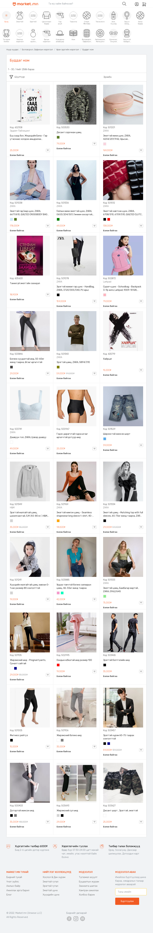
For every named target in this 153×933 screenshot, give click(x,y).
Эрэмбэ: (107, 77)
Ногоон (58, 219)
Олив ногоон (58, 367)
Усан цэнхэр (11, 219)
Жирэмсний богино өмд (69, 735)
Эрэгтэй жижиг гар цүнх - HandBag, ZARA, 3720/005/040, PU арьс (75, 288)
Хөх (15, 668)
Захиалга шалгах (88, 885)
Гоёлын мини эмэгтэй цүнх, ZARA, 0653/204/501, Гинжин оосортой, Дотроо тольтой (75, 213)
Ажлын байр (13, 885)
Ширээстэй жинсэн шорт (116, 434)
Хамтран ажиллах (89, 890)
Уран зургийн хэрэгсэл (67, 49)
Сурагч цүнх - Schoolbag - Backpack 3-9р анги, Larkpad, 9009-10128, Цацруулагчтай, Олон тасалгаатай (122, 288)
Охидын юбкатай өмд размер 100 (74, 660)
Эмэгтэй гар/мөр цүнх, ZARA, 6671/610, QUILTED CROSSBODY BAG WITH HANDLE (28, 213)
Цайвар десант (104, 816)
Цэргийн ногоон (58, 137)
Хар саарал (11, 367)
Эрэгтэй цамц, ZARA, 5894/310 (73, 362)
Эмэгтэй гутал (50, 881)
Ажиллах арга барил (17, 890)
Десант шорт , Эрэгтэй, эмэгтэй (120, 810)
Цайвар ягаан (104, 295)
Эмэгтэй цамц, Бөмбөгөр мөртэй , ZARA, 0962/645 (121, 590)
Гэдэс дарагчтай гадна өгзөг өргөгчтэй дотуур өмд (72, 436)
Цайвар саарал (11, 521)
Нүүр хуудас (12, 49)
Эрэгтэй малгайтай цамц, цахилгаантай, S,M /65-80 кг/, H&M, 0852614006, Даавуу (29, 514)
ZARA (106, 130)
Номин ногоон (62, 593)
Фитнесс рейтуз (19, 735)
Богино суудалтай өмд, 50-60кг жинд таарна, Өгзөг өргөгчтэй (27, 361)
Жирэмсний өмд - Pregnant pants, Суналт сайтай (28, 662)
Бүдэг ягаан (58, 593)
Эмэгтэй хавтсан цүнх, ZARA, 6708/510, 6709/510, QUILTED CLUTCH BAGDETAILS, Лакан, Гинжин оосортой (123, 213)
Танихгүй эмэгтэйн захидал (25, 283)
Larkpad (107, 281)
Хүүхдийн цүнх (51, 894)
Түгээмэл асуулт (88, 877)
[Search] (82, 3)
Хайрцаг (107, 359)
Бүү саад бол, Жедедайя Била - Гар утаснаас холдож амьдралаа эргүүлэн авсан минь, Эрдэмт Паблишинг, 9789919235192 (28, 137)
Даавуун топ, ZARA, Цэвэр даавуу (28, 437)
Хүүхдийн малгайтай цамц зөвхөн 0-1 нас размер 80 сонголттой (29, 586)
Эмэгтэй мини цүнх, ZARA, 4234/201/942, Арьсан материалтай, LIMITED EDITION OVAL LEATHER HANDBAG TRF (122, 137)
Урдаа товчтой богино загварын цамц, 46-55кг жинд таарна (74, 586)
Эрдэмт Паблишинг (20, 130)
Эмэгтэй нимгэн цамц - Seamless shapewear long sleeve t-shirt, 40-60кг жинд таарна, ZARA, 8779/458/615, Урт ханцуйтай (74, 514)
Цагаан (11, 442)
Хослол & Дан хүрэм (54, 877)
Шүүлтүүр (17, 77)
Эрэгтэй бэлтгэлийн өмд (116, 660)
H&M (12, 507)
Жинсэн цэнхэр (104, 439)
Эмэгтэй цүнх (50, 890)
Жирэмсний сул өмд (67, 810)
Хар (104, 219)
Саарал (62, 740)
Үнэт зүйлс (12, 881)
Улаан (108, 219)
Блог (9, 894)
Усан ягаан (104, 144)
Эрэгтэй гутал (50, 885)
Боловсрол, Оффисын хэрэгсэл (37, 49)
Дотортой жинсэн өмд (22, 810)
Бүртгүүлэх (127, 901)
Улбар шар (58, 521)
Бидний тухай (14, 877)
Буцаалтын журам (89, 881)
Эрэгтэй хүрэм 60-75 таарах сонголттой (118, 737)
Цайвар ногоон (104, 596)
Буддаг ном (88, 49)
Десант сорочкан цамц (69, 132)
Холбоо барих (87, 894)
